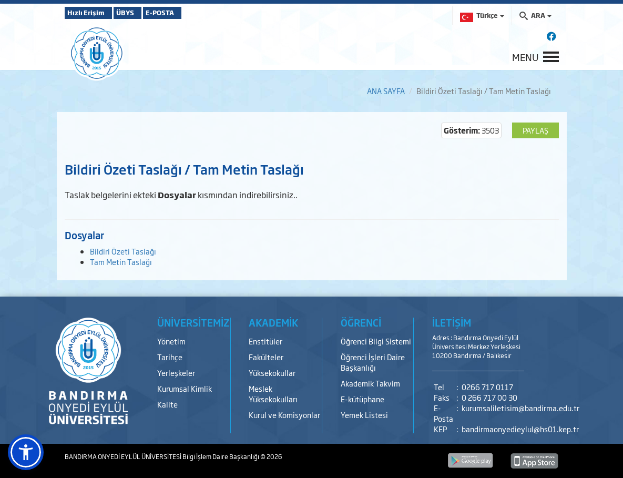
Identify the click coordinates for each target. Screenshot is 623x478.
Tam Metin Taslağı (121, 261)
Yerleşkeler (176, 372)
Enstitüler (265, 341)
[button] (26, 452)
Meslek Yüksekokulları (273, 393)
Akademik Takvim (370, 383)
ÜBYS (142, 12)
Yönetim (171, 341)
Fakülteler (266, 356)
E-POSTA (191, 12)
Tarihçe (169, 356)
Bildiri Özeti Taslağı (123, 251)
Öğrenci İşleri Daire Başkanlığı (373, 362)
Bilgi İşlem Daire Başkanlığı (221, 456)
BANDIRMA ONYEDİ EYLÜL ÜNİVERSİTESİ (123, 456)
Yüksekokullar (272, 372)
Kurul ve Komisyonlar (284, 414)
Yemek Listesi (364, 414)
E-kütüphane (362, 398)
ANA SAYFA (386, 90)
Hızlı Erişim (90, 12)
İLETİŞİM (451, 322)
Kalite (167, 404)
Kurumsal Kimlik (184, 388)
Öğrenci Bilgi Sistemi (376, 341)
